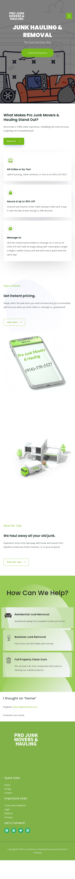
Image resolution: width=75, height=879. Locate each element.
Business (8, 813)
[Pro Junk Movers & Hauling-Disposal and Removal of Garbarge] (17, 16)
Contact (8, 792)
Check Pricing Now (37, 52)
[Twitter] (20, 830)
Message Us (14, 237)
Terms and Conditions (15, 805)
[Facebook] (6, 830)
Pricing (7, 788)
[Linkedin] (27, 830)
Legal (7, 809)
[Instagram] (13, 830)
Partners (8, 817)
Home (7, 784)
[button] (13, 141)
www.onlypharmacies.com (25, 706)
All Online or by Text (19, 169)
